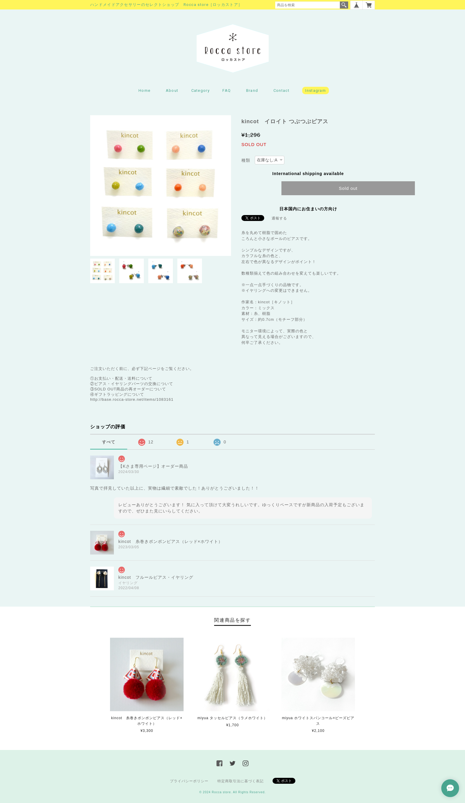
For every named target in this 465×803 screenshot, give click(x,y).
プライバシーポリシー (189, 781)
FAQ (226, 90)
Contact (281, 90)
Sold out (348, 188)
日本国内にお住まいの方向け (308, 208)
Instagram (315, 90)
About (172, 90)
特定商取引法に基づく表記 (240, 781)
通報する (279, 218)
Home (144, 90)
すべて (108, 442)
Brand (252, 90)
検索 (344, 5)
